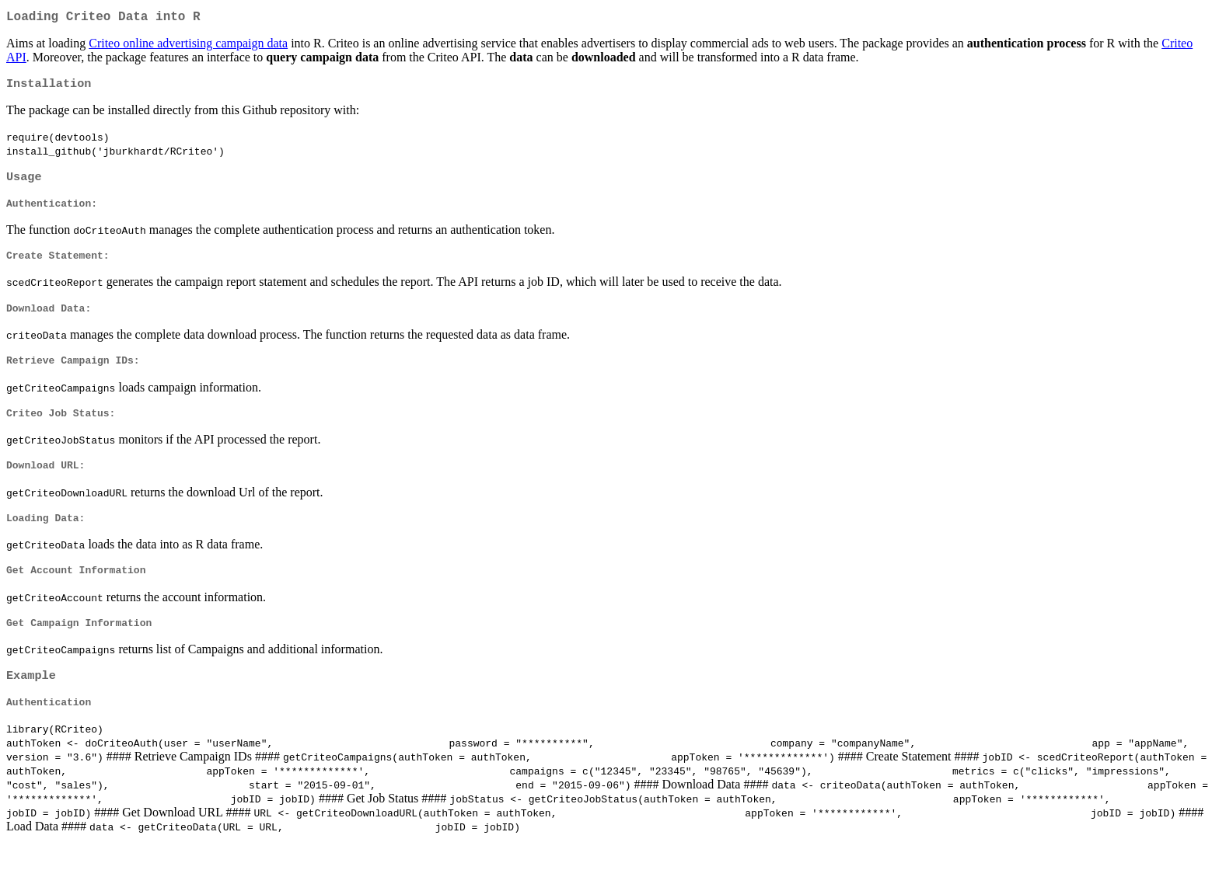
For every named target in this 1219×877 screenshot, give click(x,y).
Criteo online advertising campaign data (188, 46)
